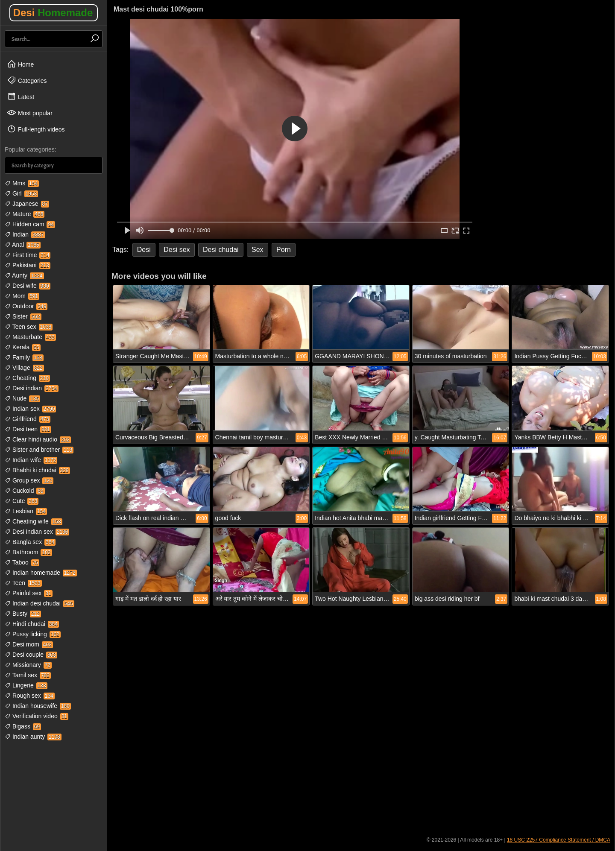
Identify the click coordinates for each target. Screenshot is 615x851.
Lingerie (26, 685)
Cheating (27, 377)
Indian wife (31, 459)
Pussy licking (33, 634)
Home (20, 64)
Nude (22, 398)
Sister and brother (39, 449)
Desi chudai (221, 249)
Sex (258, 249)
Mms (22, 183)
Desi (53, 12)
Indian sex (30, 408)
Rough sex (30, 695)
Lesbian (26, 511)
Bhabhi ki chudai (37, 470)
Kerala (23, 347)
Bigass (23, 726)
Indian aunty (33, 736)
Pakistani (27, 265)
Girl (21, 193)
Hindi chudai (32, 623)
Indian (25, 234)
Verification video (36, 716)
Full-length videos (36, 129)
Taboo (22, 562)
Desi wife (27, 285)
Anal (23, 244)
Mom (22, 295)
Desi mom (29, 644)
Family (24, 357)
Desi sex (177, 249)
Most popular (30, 112)
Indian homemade (41, 572)
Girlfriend (27, 418)
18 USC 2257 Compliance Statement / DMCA (558, 840)
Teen (23, 582)
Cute (21, 500)
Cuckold (25, 490)
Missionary (28, 664)
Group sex (29, 480)
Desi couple (31, 654)
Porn (283, 249)
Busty (23, 613)
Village (24, 367)
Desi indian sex (37, 531)
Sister (23, 316)
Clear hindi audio (38, 439)
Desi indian (32, 388)
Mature (24, 214)
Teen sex (29, 326)
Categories (27, 80)
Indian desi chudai (39, 603)
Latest (20, 96)
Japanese (27, 203)
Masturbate (30, 336)
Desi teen (28, 429)
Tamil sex (28, 675)
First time (27, 254)
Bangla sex (30, 541)
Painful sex (29, 593)
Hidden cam (30, 224)
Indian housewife (38, 705)
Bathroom (28, 552)
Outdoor (26, 306)
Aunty (24, 275)
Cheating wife (33, 521)
